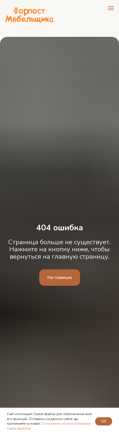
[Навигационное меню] (111, 8)
